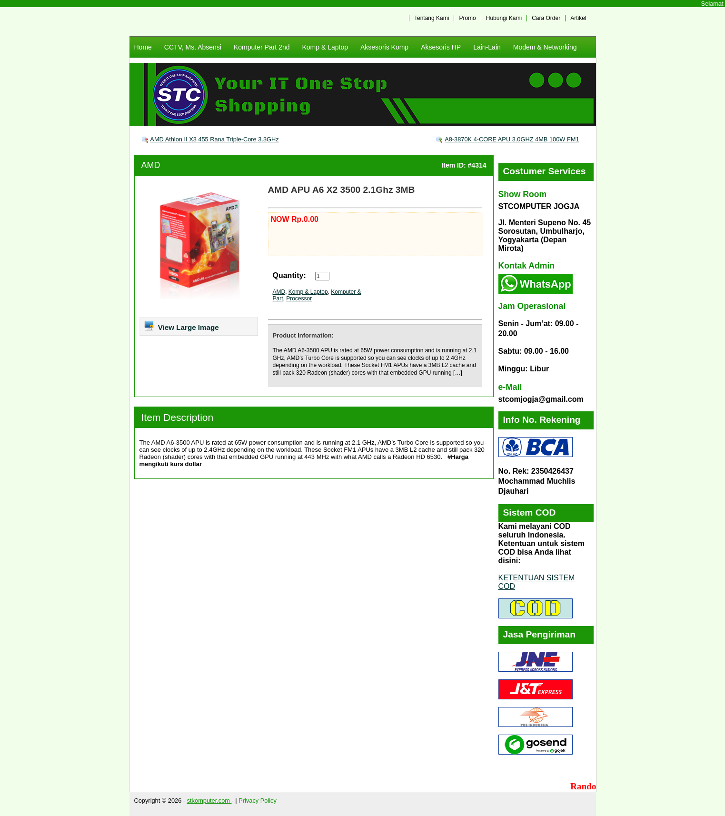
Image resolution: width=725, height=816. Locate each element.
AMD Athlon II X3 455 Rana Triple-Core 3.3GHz (214, 139)
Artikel (578, 18)
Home (143, 47)
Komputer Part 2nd (262, 47)
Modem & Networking (545, 47)
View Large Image (181, 325)
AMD (150, 165)
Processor (299, 298)
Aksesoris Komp (384, 47)
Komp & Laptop (325, 47)
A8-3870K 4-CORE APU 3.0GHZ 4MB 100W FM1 (512, 139)
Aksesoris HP (441, 47)
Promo (467, 18)
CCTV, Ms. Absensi (192, 47)
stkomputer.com (209, 800)
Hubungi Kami (504, 18)
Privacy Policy (257, 800)
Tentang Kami (431, 18)
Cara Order (546, 18)
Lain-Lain (487, 47)
